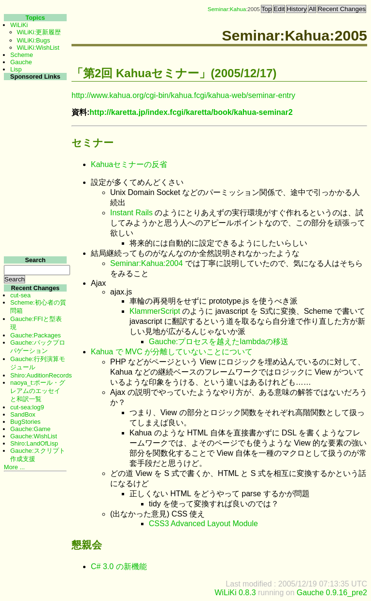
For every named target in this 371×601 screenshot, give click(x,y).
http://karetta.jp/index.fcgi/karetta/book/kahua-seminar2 (191, 112)
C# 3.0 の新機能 (119, 566)
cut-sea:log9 (27, 407)
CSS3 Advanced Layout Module (203, 523)
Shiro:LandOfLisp (34, 443)
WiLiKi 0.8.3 (235, 592)
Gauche (21, 62)
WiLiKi (19, 24)
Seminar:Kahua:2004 (146, 263)
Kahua (238, 9)
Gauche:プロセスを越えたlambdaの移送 (218, 341)
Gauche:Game (30, 429)
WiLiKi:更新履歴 (39, 32)
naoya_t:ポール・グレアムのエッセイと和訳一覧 (37, 391)
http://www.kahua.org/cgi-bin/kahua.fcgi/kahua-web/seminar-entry (183, 95)
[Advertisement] (34, 226)
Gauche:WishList (33, 436)
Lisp (15, 69)
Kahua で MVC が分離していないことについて (172, 352)
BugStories (25, 421)
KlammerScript (154, 311)
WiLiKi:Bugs (33, 40)
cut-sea (20, 295)
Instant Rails (131, 213)
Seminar (218, 9)
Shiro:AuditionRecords (40, 375)
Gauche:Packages (35, 335)
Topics (35, 17)
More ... (14, 467)
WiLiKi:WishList (38, 47)
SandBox (22, 414)
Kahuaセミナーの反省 (129, 164)
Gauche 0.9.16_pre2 (332, 592)
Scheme (21, 54)
